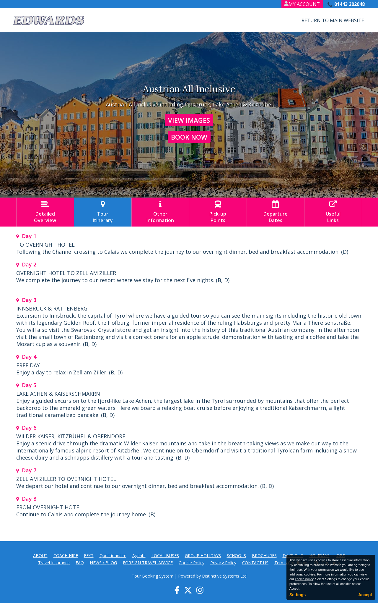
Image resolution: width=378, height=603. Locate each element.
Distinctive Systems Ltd (224, 576)
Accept (365, 594)
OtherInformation (160, 212)
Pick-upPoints (218, 212)
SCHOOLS (236, 555)
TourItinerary (102, 212)
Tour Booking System (152, 576)
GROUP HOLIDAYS (203, 555)
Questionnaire (113, 555)
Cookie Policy (191, 562)
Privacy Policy (223, 562)
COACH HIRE (65, 555)
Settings (297, 594)
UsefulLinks (333, 212)
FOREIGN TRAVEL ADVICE (148, 562)
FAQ (80, 562)
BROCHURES (264, 555)
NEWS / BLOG (103, 562)
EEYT (89, 555)
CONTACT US (255, 562)
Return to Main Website (333, 20)
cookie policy (304, 579)
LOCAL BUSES (165, 555)
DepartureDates (275, 212)
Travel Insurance (54, 562)
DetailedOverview (45, 212)
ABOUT (40, 555)
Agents (139, 555)
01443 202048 (349, 4)
